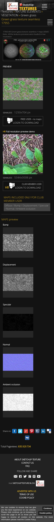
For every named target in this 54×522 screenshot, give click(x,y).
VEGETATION (9, 15)
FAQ (27, 466)
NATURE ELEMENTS (28, 11)
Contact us (27, 463)
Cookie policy (45, 513)
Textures (7, 11)
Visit (26, 483)
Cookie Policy (26, 497)
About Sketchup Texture (27, 459)
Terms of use (26, 494)
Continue (48, 508)
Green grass (28, 15)
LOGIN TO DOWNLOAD (23, 122)
